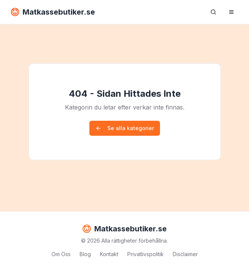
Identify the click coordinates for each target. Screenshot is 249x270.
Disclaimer (185, 254)
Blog (85, 254)
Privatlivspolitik (145, 254)
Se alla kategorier (124, 128)
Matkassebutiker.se (53, 12)
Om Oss (61, 254)
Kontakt (109, 254)
